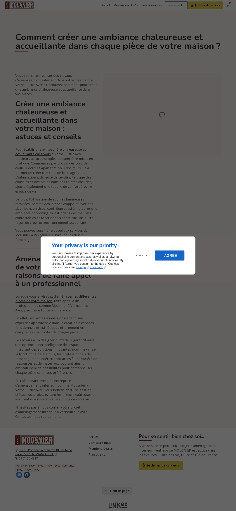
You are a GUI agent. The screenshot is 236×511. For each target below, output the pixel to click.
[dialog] (118, 255)
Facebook (96, 267)
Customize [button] (141, 255)
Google (81, 267)
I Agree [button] (169, 255)
